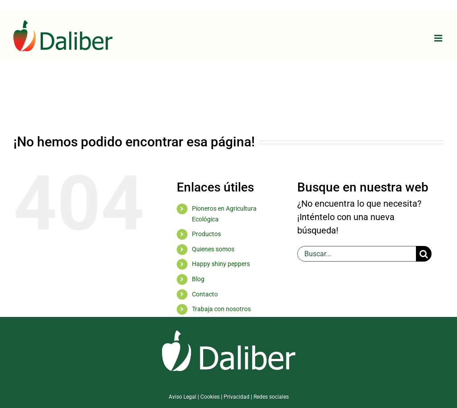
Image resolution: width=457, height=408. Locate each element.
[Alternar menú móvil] (439, 38)
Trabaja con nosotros (221, 308)
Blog (198, 279)
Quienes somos (213, 249)
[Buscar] (424, 254)
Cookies (210, 397)
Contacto (205, 294)
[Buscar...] (356, 254)
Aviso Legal (182, 397)
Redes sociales (271, 397)
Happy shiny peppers (221, 263)
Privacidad (236, 397)
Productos (206, 233)
